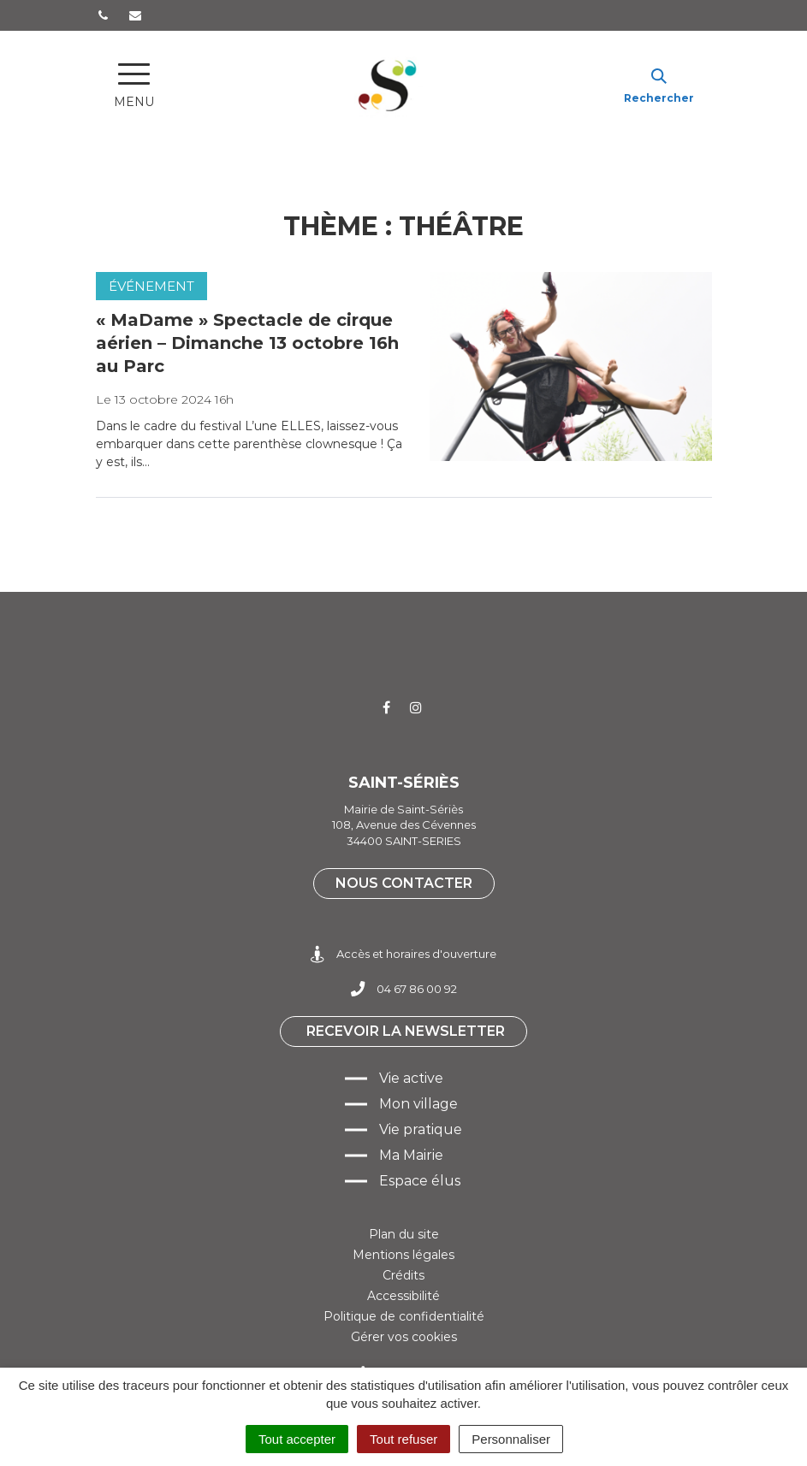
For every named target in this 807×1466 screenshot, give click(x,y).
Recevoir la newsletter (405, 1031)
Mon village (418, 1104)
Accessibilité (403, 1295)
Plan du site (404, 1234)
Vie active (411, 1078)
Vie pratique (420, 1129)
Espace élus (419, 1181)
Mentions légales (403, 1254)
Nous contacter (403, 883)
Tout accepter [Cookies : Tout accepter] (296, 1439)
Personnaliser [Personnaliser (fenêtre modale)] (511, 1439)
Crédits (403, 1275)
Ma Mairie (411, 1155)
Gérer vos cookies (404, 1337)
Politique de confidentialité (403, 1316)
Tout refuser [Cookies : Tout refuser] (403, 1439)
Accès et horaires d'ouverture (403, 954)
